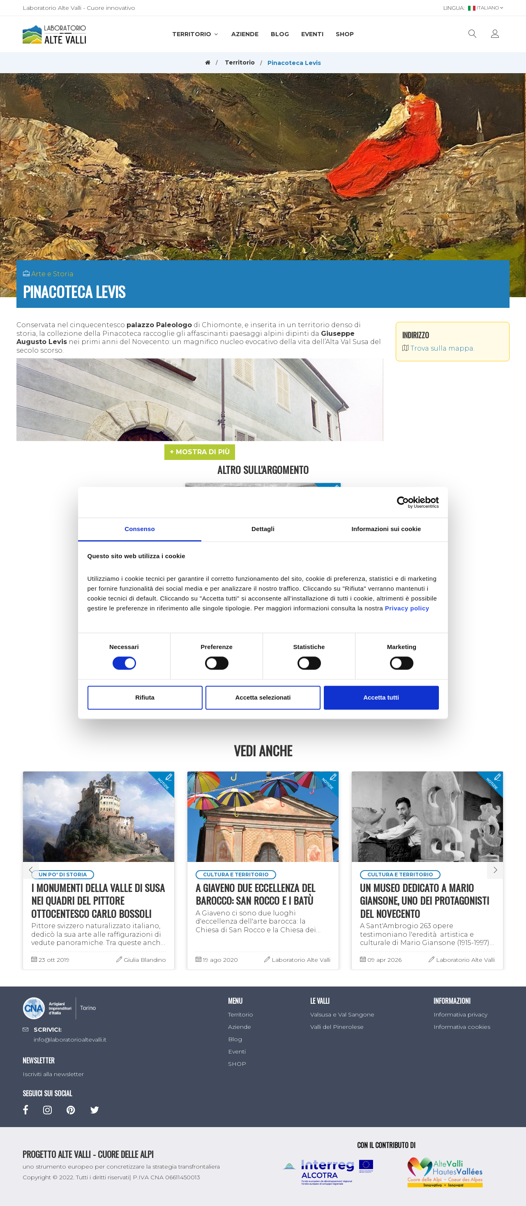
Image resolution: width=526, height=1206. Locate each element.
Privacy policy (407, 608)
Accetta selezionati (263, 697)
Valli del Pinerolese (337, 1027)
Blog (280, 34)
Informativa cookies (462, 1027)
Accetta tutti (381, 697)
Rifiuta (145, 697)
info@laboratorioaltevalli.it (70, 1039)
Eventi (312, 34)
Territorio (195, 34)
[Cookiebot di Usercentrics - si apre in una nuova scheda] (403, 502)
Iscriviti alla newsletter (53, 1074)
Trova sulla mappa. (438, 348)
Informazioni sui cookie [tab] (386, 528)
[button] (199, 452)
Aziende (244, 34)
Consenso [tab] (140, 528)
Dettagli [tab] (263, 528)
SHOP (345, 34)
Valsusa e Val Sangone (342, 1014)
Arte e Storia (52, 274)
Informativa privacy (460, 1014)
